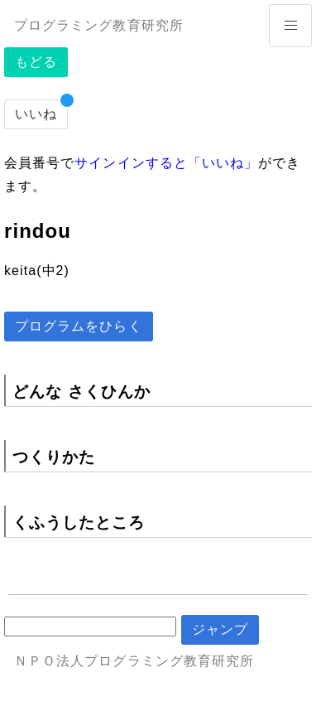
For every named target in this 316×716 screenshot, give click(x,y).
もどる (36, 62)
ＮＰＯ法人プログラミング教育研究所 (134, 661)
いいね (36, 114)
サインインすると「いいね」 (166, 163)
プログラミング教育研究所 (99, 25)
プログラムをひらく (78, 326)
